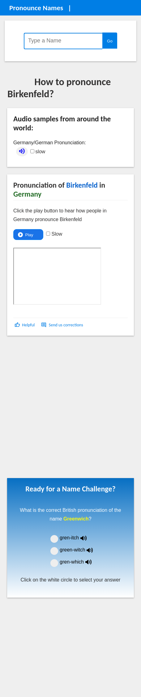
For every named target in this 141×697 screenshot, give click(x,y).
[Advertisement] (67, 409)
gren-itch (78, 537)
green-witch (80, 549)
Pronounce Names (36, 7)
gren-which (79, 561)
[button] (25, 325)
